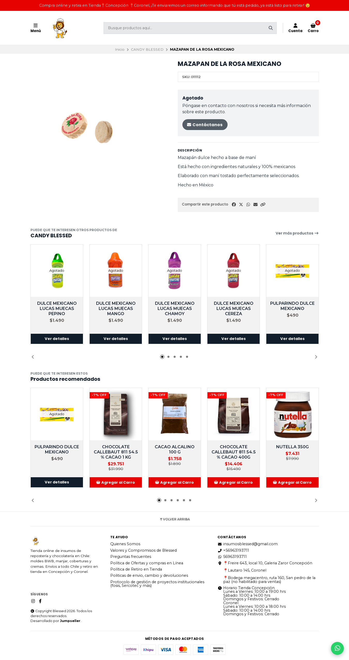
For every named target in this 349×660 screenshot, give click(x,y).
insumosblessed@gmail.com (248, 544)
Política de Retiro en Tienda (136, 569)
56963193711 (232, 556)
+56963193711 (233, 550)
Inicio (120, 49)
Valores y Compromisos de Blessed (143, 550)
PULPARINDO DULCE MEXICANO (292, 306)
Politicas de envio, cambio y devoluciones (149, 575)
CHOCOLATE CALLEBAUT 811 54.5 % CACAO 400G (233, 452)
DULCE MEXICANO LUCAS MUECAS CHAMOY (174, 308)
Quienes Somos (125, 544)
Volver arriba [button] (174, 519)
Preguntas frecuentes (130, 556)
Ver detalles (57, 339)
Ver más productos (297, 233)
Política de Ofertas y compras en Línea (146, 563)
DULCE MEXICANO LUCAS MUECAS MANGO (115, 308)
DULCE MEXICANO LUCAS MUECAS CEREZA (233, 308)
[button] (262, 204)
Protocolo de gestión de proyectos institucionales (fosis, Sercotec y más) (157, 584)
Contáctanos (204, 125)
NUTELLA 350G (292, 446)
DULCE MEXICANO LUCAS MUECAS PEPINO (56, 308)
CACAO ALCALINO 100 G (175, 449)
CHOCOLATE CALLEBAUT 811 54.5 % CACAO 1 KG (116, 452)
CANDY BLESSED (147, 49)
